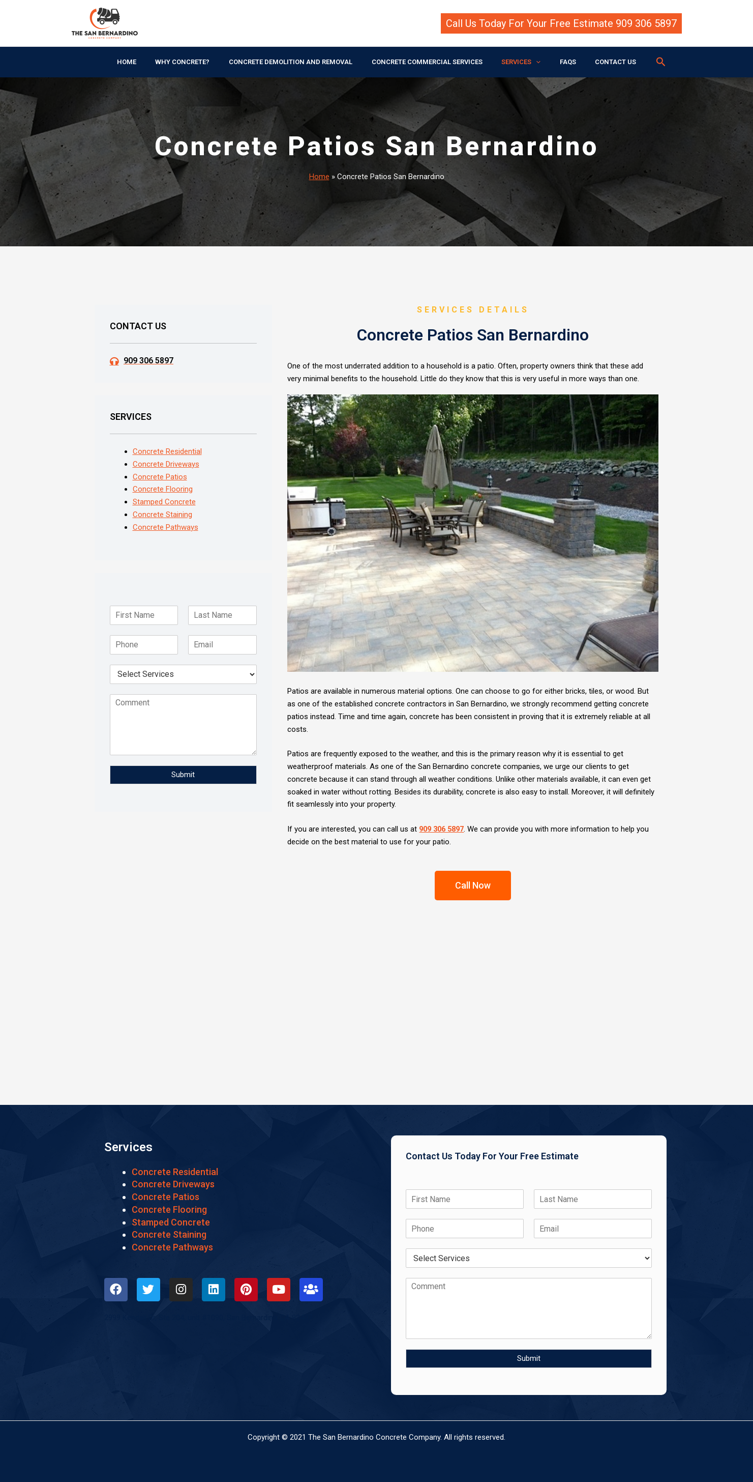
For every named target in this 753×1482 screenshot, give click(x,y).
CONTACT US (597, 62)
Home (319, 176)
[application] (530, 62)
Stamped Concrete (164, 501)
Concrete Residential (167, 451)
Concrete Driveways (166, 464)
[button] (561, 23)
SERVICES (515, 62)
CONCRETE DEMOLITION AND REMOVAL (296, 62)
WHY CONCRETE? (194, 62)
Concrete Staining (162, 514)
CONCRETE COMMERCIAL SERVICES (427, 62)
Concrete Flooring (163, 489)
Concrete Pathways (165, 527)
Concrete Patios (160, 476)
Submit (183, 774)
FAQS (556, 62)
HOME (144, 62)
